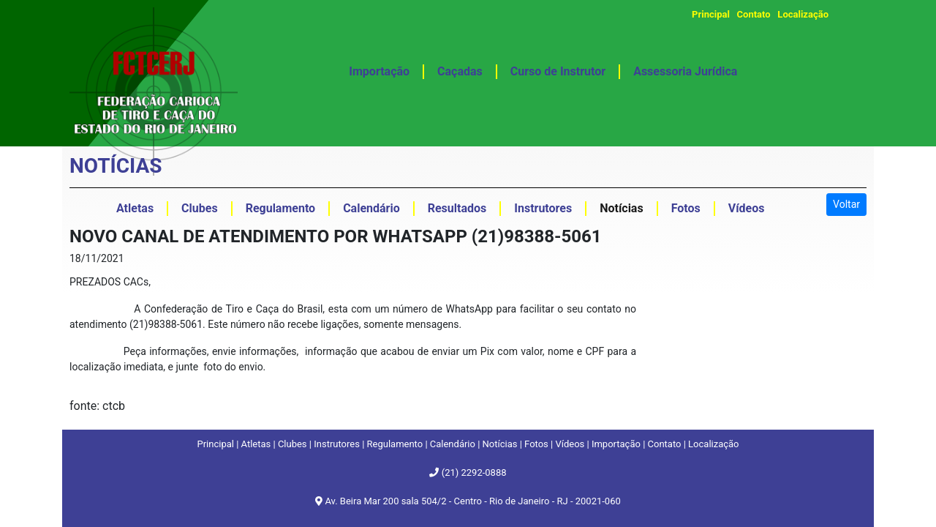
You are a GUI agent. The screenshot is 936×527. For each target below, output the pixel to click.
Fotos (536, 443)
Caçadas (460, 71)
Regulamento (395, 443)
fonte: (85, 406)
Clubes (292, 443)
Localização (803, 14)
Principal (711, 14)
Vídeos (569, 443)
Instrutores (337, 443)
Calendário (452, 443)
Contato (754, 14)
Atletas (256, 443)
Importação (379, 71)
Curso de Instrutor (557, 71)
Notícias (500, 443)
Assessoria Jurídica (685, 71)
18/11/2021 (96, 258)
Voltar (846, 204)
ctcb (113, 406)
